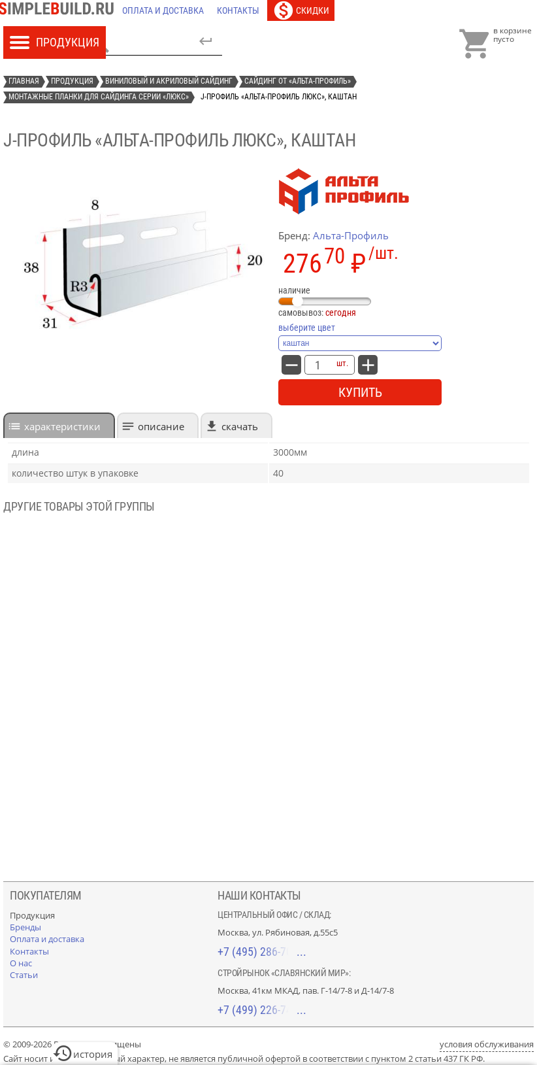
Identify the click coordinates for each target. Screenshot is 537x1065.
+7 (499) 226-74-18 (262, 1010)
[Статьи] (24, 975)
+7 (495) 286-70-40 (262, 951)
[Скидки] (300, 10)
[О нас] (21, 963)
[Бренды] (25, 927)
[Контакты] (238, 10)
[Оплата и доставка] (163, 10)
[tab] (59, 425)
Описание (161, 426)
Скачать (239, 426)
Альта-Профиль (351, 235)
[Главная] (59, 10)
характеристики (62, 426)
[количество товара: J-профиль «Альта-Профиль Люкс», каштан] (317, 365)
